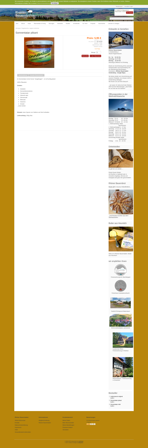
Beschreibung (23, 75)
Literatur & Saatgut (113, 23)
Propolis (93, 23)
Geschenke (101, 23)
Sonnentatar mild (115, 404)
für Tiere (85, 23)
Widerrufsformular (20, 420)
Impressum (18, 427)
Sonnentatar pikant (116, 400)
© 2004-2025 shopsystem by (74, 441)
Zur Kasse (130, 12)
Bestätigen (54, 3)
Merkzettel (85, 56)
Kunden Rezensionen (36, 75)
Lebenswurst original (116, 396)
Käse (29, 23)
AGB (16, 429)
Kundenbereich (68, 417)
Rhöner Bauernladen (45, 422)
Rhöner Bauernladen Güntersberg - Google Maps (118, 72)
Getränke (60, 23)
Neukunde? (119, 6)
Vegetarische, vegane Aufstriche (30, 28)
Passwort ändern (68, 427)
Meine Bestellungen (68, 425)
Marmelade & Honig (40, 23)
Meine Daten (66, 420)
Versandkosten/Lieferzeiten (23, 432)
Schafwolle (76, 23)
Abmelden (66, 429)
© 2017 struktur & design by (74, 442)
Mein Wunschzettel (68, 422)
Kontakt (17, 422)
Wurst (23, 23)
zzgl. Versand (99, 41)
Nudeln (68, 23)
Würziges (51, 23)
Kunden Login (129, 6)
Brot (17, 23)
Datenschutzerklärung (43, 3)
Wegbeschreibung (44, 420)
